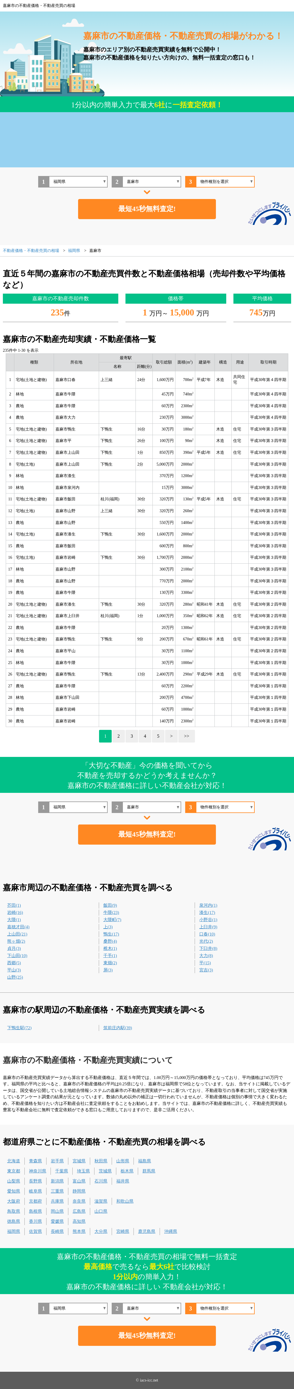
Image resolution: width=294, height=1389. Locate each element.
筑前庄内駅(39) (117, 1028)
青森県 (35, 1161)
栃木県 (127, 1171)
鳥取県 (13, 1211)
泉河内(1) (208, 905)
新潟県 (57, 1181)
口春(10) (207, 934)
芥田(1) (14, 905)
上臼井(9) (208, 927)
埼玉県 (83, 1171)
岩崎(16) (15, 912)
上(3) (108, 927)
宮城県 (79, 1161)
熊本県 (79, 1231)
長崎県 (57, 1231)
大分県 (100, 1231)
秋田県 (100, 1161)
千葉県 (61, 1171)
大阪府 (13, 1201)
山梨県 (13, 1181)
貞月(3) (14, 948)
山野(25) (15, 977)
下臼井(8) (208, 948)
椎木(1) (110, 948)
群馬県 (148, 1171)
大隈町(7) (112, 919)
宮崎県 (122, 1231)
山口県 (100, 1211)
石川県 (100, 1181)
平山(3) (14, 970)
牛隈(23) (111, 912)
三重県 (57, 1191)
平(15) (205, 963)
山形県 (122, 1161)
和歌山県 (125, 1201)
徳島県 (13, 1221)
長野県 (35, 1181)
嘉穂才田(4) (18, 927)
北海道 (13, 1161)
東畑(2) (110, 963)
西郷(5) (14, 963)
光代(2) (206, 941)
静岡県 (79, 1191)
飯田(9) (110, 905)
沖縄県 (170, 1231)
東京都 (13, 1171)
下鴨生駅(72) (19, 1028)
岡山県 (57, 1211)
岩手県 (57, 1161)
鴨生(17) (111, 934)
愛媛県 (57, 1221)
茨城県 (105, 1171)
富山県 (79, 1181)
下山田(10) (17, 955)
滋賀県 (100, 1201)
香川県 (35, 1221)
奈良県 (79, 1201)
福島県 (144, 1161)
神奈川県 (37, 1171)
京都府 (35, 1201)
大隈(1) (14, 919)
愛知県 (13, 1191)
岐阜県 (35, 1191)
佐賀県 (35, 1231)
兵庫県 (57, 1201)
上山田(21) (17, 934)
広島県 (79, 1211)
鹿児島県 (146, 1231)
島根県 (35, 1211)
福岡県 (13, 1231)
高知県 (79, 1221)
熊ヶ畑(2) (16, 941)
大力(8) (206, 955)
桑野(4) (110, 941)
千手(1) (110, 955)
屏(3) (108, 970)
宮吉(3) (206, 970)
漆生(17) (207, 912)
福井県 (122, 1181)
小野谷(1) (208, 919)
